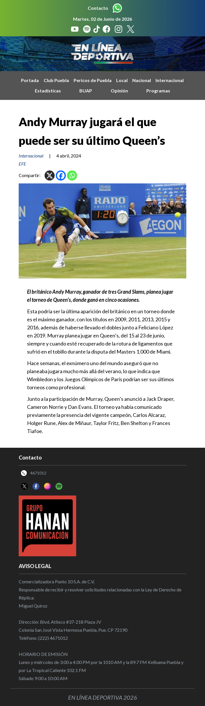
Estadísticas (48, 90)
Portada (30, 80)
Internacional (170, 80)
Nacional (141, 80)
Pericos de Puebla (93, 80)
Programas (158, 90)
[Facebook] (61, 175)
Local (122, 80)
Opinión (119, 90)
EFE (22, 163)
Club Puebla (56, 80)
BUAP (85, 90)
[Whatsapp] (72, 175)
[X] (50, 175)
